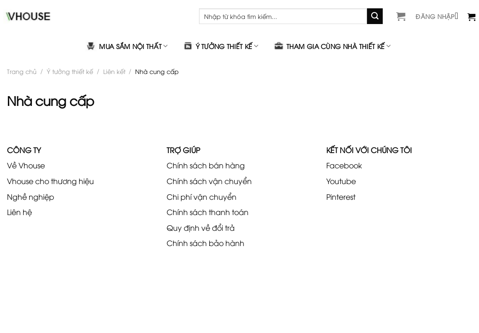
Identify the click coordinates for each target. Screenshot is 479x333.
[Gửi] (375, 16)
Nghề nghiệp (30, 196)
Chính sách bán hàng (206, 165)
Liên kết (114, 71)
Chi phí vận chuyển (201, 196)
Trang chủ (22, 71)
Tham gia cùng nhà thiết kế (332, 46)
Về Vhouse (26, 165)
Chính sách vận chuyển (209, 181)
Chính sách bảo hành (205, 243)
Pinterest (340, 196)
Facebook (344, 165)
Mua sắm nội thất (127, 46)
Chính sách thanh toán (208, 212)
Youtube (341, 181)
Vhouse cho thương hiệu (50, 181)
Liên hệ (19, 212)
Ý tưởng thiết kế (220, 46)
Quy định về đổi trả (201, 227)
